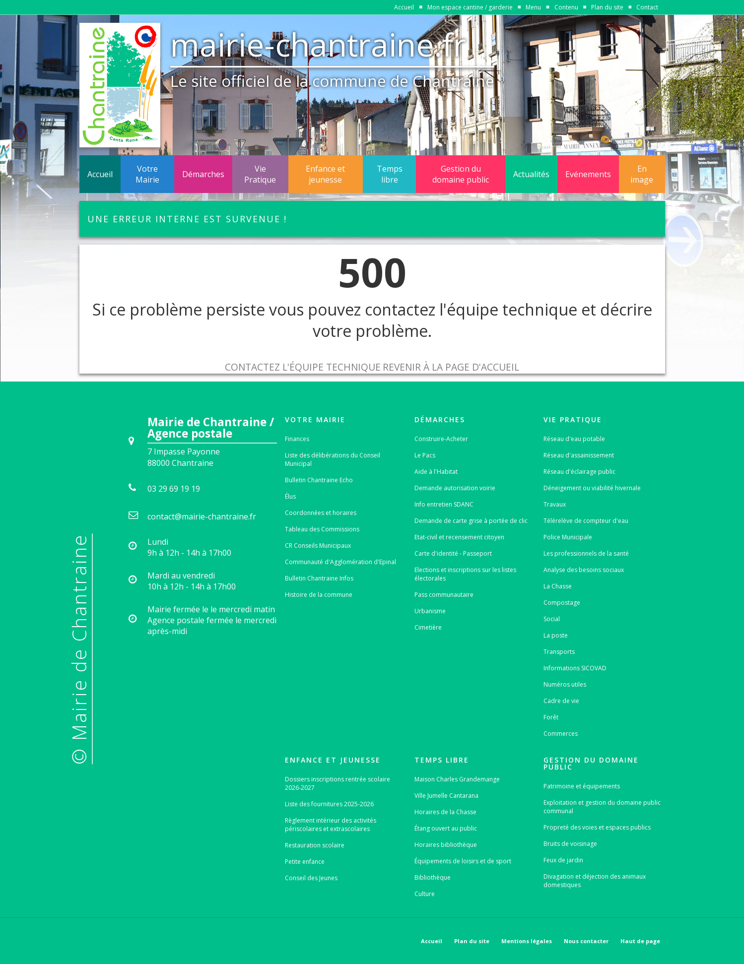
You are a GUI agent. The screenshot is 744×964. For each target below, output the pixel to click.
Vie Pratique (260, 174)
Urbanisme (430, 611)
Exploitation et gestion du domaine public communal (602, 806)
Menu (533, 7)
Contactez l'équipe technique (303, 367)
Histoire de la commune (318, 594)
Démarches (203, 174)
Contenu (566, 7)
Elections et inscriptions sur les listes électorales (465, 574)
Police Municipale (567, 537)
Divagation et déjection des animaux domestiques (594, 880)
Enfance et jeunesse (325, 174)
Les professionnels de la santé (586, 553)
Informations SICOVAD (575, 668)
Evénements (588, 174)
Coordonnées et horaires (320, 513)
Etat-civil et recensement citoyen (459, 537)
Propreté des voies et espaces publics (597, 827)
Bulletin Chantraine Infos (319, 578)
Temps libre (390, 174)
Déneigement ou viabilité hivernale (592, 488)
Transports (559, 651)
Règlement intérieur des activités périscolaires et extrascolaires (330, 824)
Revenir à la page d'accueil (451, 367)
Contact (647, 7)
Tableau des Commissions (322, 529)
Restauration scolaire (314, 845)
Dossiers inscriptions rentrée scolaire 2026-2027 (337, 783)
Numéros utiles (564, 684)
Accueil (404, 7)
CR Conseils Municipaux (318, 545)
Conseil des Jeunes (311, 878)
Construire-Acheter (441, 439)
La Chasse (557, 586)
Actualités (531, 174)
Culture (424, 894)
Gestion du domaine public (460, 174)
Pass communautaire (443, 594)
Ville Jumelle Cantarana (446, 795)
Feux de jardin (563, 860)
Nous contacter (586, 941)
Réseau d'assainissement (578, 455)
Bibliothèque (432, 877)
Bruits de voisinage (570, 843)
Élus (290, 496)
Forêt (550, 717)
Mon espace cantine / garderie (470, 7)
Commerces (560, 733)
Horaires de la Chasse (445, 812)
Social (551, 619)
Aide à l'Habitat (436, 471)
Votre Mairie (147, 174)
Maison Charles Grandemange (457, 779)
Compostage (561, 602)
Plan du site (607, 7)
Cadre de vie (561, 701)
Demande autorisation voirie (454, 488)
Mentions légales (526, 941)
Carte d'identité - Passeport (453, 553)
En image (641, 174)
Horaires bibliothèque (445, 844)
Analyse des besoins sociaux (583, 570)
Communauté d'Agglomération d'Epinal (340, 562)
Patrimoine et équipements (581, 786)
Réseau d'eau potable (574, 439)
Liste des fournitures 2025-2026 (329, 804)
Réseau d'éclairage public (579, 471)
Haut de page (640, 941)
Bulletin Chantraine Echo (319, 480)
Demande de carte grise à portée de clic (471, 520)
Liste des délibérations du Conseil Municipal (332, 459)
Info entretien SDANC (443, 504)
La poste (555, 635)
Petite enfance (305, 861)
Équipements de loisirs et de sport (462, 861)
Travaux (554, 504)
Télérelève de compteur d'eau (585, 520)
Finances (297, 439)
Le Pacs (424, 455)
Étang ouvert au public (445, 828)
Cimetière (428, 627)
